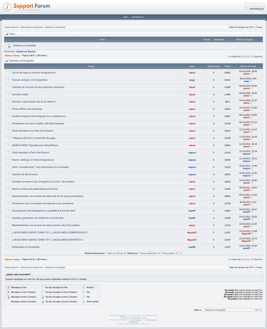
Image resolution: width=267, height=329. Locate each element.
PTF (144, 318)
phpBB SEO (133, 322)
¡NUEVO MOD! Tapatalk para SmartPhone (35, 145)
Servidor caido (20, 94)
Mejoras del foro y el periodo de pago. (35, 138)
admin (192, 72)
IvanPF (192, 211)
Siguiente (258, 56)
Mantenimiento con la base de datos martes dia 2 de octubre (46, 225)
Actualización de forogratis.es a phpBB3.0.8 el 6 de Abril (43, 210)
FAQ (125, 17)
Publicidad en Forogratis (26, 247)
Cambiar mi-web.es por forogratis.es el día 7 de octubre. (43, 181)
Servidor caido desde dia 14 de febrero (33, 101)
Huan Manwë (136, 320)
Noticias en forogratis (55, 27)
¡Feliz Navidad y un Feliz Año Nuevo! (32, 130)
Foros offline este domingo (27, 109)
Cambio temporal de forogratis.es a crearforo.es (39, 116)
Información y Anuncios (31, 27)
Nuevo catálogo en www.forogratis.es (33, 160)
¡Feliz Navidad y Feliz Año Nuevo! (31, 152)
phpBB (122, 315)
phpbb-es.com (151, 320)
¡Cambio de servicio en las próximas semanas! (38, 87)
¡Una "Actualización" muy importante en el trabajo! (40, 167)
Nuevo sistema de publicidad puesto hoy (35, 189)
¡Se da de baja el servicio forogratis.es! (34, 72)
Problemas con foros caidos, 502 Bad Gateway (38, 123)
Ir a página (233, 56)
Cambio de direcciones (25, 174)
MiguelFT (192, 232)
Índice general (11, 27)
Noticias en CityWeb (24, 45)
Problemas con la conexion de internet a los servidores (43, 203)
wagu (192, 80)
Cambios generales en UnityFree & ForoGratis (38, 218)
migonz (192, 152)
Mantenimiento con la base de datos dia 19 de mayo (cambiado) (47, 196)
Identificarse (137, 17)
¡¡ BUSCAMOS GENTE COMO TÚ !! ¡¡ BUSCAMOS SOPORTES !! (47, 239)
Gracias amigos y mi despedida (29, 80)
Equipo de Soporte (26, 51)
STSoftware (135, 318)
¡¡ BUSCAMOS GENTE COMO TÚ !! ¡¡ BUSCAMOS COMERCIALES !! (50, 232)
